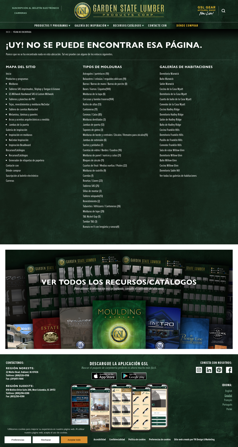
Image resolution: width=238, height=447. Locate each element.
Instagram (199, 370)
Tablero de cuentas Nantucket (23, 109)
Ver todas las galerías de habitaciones (178, 175)
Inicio (8, 32)
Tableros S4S (91, 186)
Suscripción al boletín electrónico (35, 8)
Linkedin (209, 370)
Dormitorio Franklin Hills (171, 135)
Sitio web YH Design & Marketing (194, 439)
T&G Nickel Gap (91, 216)
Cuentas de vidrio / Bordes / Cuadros (102, 150)
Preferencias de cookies (160, 439)
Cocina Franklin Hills (169, 129)
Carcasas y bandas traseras (98, 99)
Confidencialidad (117, 439)
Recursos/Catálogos (15, 150)
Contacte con (12, 165)
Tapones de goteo (93, 129)
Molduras (13, 84)
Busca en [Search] (223, 10)
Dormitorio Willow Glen (171, 155)
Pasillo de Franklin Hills (171, 140)
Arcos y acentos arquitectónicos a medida (29, 119)
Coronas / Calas (92, 114)
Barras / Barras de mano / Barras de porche (105, 84)
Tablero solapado (93, 196)
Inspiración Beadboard (20, 145)
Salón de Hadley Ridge (171, 119)
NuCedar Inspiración (18, 140)
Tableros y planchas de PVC (22, 99)
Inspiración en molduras (20, 135)
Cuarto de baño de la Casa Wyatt (175, 99)
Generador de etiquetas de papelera (26, 160)
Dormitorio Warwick (169, 73)
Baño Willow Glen (168, 160)
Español (228, 395)
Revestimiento (91, 201)
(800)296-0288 (22, 393)
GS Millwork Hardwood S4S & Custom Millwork (31, 94)
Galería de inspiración (16, 129)
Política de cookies (137, 439)
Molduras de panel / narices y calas (102, 155)
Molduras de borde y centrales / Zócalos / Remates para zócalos (115, 135)
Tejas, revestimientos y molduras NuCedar (29, 104)
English (228, 391)
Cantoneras (90, 109)
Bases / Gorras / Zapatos (97, 89)
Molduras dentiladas (94, 119)
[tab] (52, 25)
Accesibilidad (100, 439)
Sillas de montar (92, 191)
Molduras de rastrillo (94, 170)
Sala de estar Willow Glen (172, 150)
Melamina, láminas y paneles (23, 114)
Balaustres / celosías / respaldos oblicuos (104, 78)
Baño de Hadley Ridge (170, 124)
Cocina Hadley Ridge (170, 109)
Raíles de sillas (92, 104)
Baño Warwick (166, 78)
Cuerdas (88, 175)
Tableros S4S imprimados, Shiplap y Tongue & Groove (34, 89)
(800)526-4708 (22, 375)
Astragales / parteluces (96, 73)
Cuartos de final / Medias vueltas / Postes (105, 165)
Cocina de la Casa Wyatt (171, 89)
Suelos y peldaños (93, 145)
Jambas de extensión (94, 140)
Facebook (229, 370)
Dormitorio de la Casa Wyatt (173, 94)
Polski (229, 409)
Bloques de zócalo (93, 160)
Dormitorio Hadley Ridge (172, 114)
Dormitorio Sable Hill (170, 170)
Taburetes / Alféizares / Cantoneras (102, 206)
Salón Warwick (167, 84)
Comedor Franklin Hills (171, 145)
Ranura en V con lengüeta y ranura (101, 226)
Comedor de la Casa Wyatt (172, 104)
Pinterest (219, 370)
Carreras (20, 13)
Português (227, 404)
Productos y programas (17, 78)
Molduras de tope (93, 211)
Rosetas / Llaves (93, 180)
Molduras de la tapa (94, 94)
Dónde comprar (13, 170)
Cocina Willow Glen (169, 165)
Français (228, 400)
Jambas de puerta (93, 124)
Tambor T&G (90, 221)
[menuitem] (208, 10)
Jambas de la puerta (19, 124)
